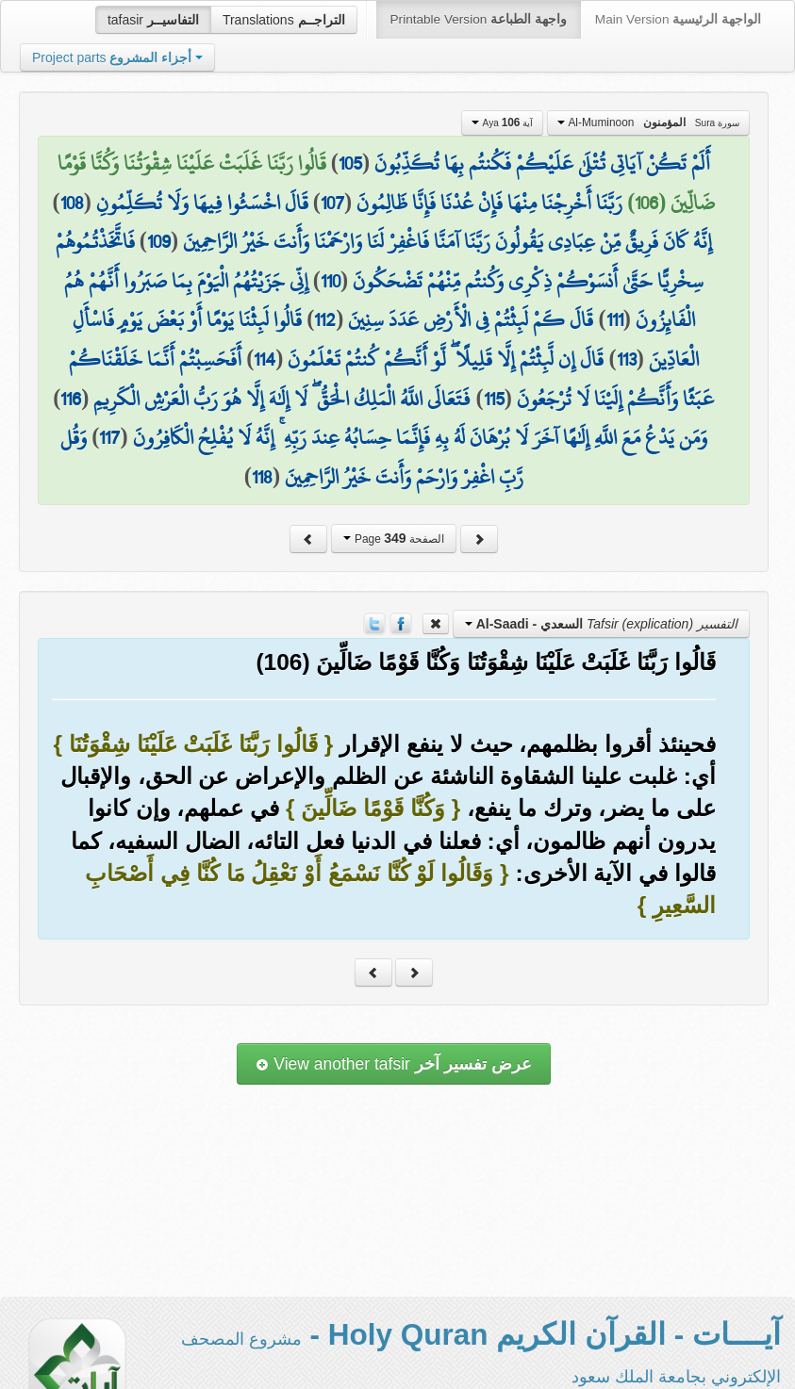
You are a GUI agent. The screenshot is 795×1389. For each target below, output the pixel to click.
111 (614, 319)
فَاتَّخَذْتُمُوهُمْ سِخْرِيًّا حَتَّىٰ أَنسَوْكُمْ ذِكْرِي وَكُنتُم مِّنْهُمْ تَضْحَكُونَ (380, 261)
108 (72, 202)
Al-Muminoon (648, 122)
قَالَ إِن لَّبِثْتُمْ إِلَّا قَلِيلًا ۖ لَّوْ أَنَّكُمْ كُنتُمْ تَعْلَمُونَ (446, 359)
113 (627, 359)
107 (332, 202)
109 (159, 241)
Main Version (678, 19)
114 (264, 359)
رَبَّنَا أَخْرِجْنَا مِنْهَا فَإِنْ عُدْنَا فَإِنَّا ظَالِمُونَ (489, 202)
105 (350, 163)
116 (70, 398)
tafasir (153, 19)
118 (262, 477)
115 (494, 398)
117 (109, 437)
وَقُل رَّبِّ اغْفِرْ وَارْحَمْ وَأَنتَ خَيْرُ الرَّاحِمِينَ (291, 457)
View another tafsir (393, 1063)
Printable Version (478, 19)
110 (330, 281)
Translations (284, 19)
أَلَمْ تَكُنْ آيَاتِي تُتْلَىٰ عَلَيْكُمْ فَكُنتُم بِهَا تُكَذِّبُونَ (542, 163)
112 (325, 319)
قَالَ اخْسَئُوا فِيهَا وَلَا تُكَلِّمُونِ (202, 202)
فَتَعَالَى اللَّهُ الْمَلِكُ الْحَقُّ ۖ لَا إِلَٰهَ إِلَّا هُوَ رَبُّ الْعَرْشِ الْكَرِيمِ (282, 398)
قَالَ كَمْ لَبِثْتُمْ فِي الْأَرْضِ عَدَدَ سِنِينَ (470, 319)
